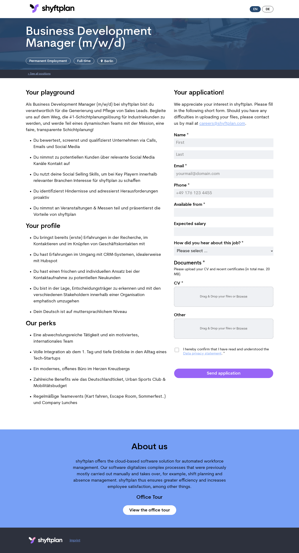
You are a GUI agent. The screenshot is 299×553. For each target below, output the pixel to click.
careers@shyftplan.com (222, 123)
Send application (224, 373)
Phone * (182, 185)
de (268, 9)
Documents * (189, 263)
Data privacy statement (202, 354)
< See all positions (39, 73)
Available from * (189, 205)
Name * (181, 135)
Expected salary (190, 224)
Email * (180, 166)
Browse (241, 296)
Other (179, 315)
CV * (178, 283)
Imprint (75, 540)
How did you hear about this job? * (208, 243)
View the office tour (149, 510)
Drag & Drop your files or (223, 296)
